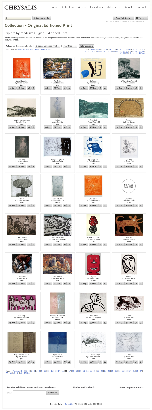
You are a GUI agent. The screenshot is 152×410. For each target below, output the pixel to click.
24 (104, 51)
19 (88, 51)
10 (120, 49)
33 (133, 51)
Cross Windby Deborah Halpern (93, 316)
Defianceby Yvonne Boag (93, 82)
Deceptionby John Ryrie (22, 277)
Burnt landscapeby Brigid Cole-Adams (57, 238)
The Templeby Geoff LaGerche (57, 277)
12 (127, 49)
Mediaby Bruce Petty (129, 356)
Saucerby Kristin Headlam (22, 199)
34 (136, 51)
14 (133, 49)
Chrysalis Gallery (21, 8)
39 (127, 53)
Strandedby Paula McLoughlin (93, 121)
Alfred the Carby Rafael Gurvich (93, 160)
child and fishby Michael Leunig (57, 199)
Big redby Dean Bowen (93, 277)
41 (133, 53)
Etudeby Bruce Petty (129, 316)
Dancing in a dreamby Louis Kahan (57, 316)
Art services (113, 7)
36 (143, 51)
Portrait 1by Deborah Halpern (129, 277)
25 (108, 51)
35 (139, 51)
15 (136, 49)
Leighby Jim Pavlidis (57, 121)
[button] (41, 18)
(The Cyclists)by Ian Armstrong (21, 238)
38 (124, 53)
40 (130, 53)
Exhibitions (96, 7)
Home (54, 7)
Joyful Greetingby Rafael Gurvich (21, 82)
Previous (94, 49)
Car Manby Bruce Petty (129, 160)
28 (117, 51)
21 (95, 51)
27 (114, 51)
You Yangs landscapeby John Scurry (22, 121)
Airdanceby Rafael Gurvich (93, 199)
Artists (82, 7)
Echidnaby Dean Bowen (129, 121)
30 (124, 51)
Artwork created (34, 49)
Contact (141, 7)
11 (124, 49)
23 (101, 51)
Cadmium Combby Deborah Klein (93, 238)
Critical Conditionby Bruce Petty (57, 160)
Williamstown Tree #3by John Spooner (129, 82)
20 (91, 51)
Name (19, 49)
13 (130, 49)
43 (140, 53)
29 (120, 51)
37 (120, 53)
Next (142, 53)
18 (85, 51)
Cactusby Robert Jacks (129, 199)
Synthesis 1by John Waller (57, 356)
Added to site (45, 49)
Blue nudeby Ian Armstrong (21, 160)
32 (130, 51)
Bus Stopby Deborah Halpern (21, 316)
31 (127, 51)
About (128, 7)
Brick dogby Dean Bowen (129, 238)
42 (136, 53)
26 (111, 51)
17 (143, 49)
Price (25, 49)
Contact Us (69, 404)
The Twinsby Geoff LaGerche (57, 82)
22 (98, 51)
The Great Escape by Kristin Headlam (93, 356)
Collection (68, 7)
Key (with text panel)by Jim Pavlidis (21, 356)
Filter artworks (86, 46)
